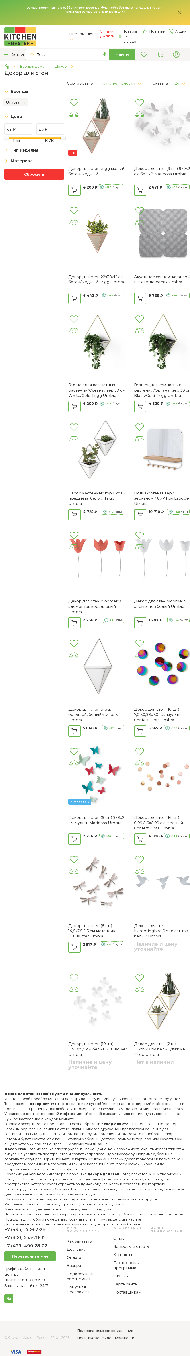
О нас (119, 1238)
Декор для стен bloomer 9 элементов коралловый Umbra (94, 606)
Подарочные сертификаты (80, 1276)
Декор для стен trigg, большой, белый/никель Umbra (93, 714)
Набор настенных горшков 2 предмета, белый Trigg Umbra (97, 498)
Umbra (15, 102)
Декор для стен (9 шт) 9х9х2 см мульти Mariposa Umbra (96, 820)
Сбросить (34, 174)
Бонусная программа (78, 1289)
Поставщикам (127, 1292)
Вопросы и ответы (131, 1246)
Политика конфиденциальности (105, 1338)
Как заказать (79, 1241)
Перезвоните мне (30, 1256)
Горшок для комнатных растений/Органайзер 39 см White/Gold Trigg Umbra (96, 390)
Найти (122, 54)
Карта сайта (125, 1284)
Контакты (122, 1254)
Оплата (74, 1257)
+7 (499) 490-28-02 (25, 1245)
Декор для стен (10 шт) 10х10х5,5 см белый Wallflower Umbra (97, 1049)
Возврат (75, 1265)
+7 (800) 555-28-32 (25, 1237)
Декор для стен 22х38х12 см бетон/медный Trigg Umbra (96, 279)
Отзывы (121, 1276)
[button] (122, 82)
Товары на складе (128, 36)
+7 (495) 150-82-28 (24, 1229)
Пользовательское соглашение (105, 1331)
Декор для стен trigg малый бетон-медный (96, 171)
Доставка (76, 1249)
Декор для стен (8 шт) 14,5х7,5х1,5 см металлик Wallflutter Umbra (91, 931)
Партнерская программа (126, 1265)
